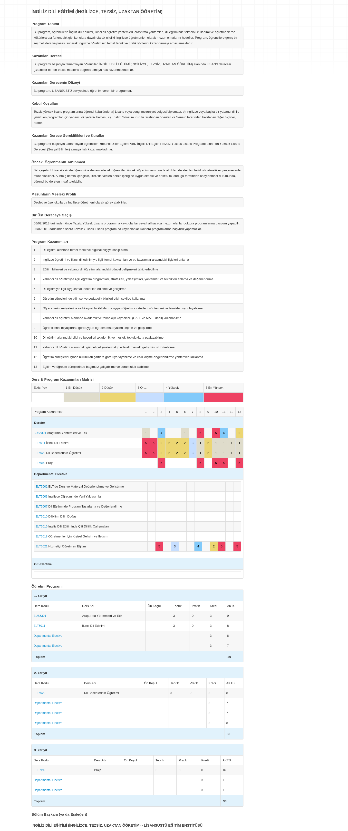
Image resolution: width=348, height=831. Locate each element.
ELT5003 (42, 496)
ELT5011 (40, 443)
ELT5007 (42, 506)
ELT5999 (40, 463)
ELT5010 (42, 516)
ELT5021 (42, 546)
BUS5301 (40, 433)
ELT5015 (42, 526)
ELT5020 (40, 453)
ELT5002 (42, 486)
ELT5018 (42, 536)
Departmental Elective (48, 635)
